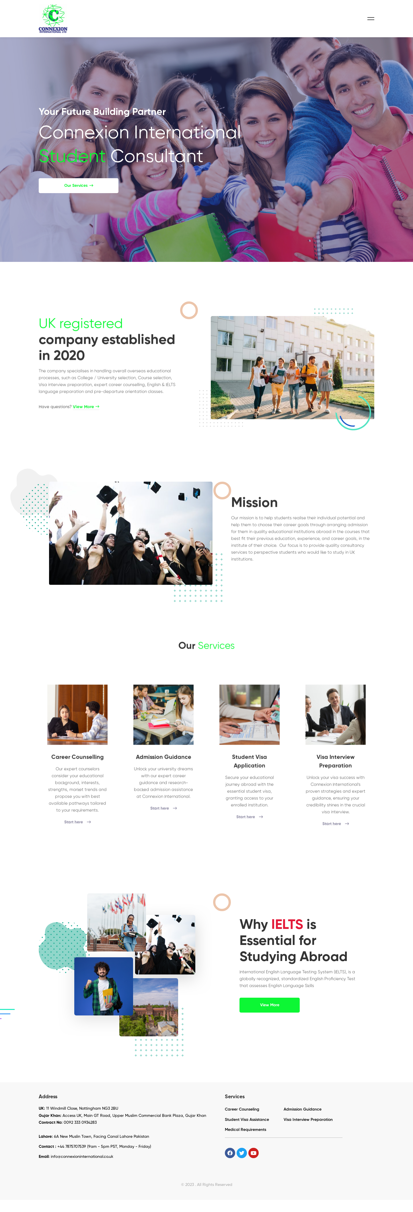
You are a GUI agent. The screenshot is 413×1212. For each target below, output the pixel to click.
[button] (78, 197)
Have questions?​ (69, 426)
